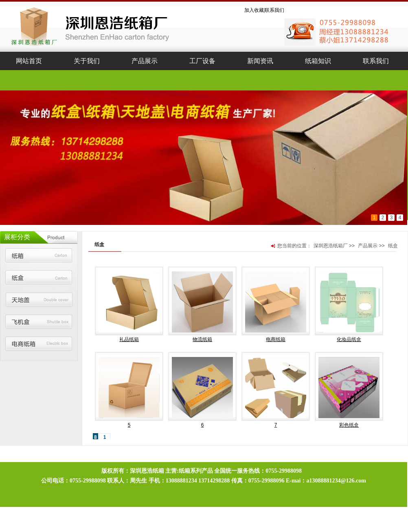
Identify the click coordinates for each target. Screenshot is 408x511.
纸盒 (393, 246)
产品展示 (367, 246)
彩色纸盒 (349, 425)
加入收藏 (254, 10)
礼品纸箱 (129, 339)
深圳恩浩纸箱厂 (331, 246)
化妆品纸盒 (349, 339)
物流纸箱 (202, 339)
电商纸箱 (275, 339)
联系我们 (274, 10)
